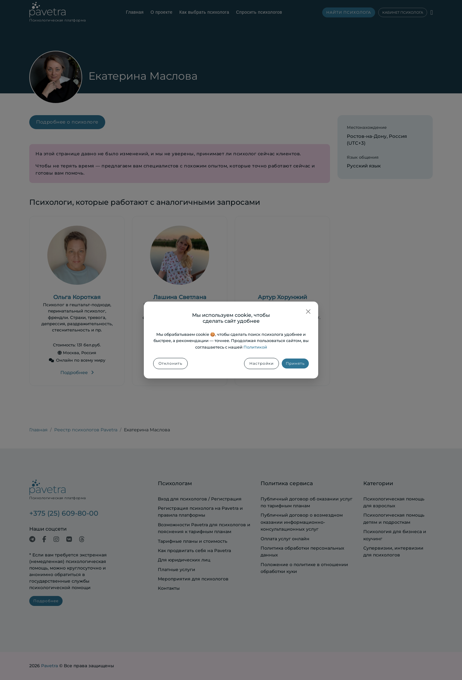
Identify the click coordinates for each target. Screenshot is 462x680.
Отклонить (170, 363)
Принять (295, 363)
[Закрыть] (308, 311)
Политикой (255, 347)
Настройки (261, 363)
